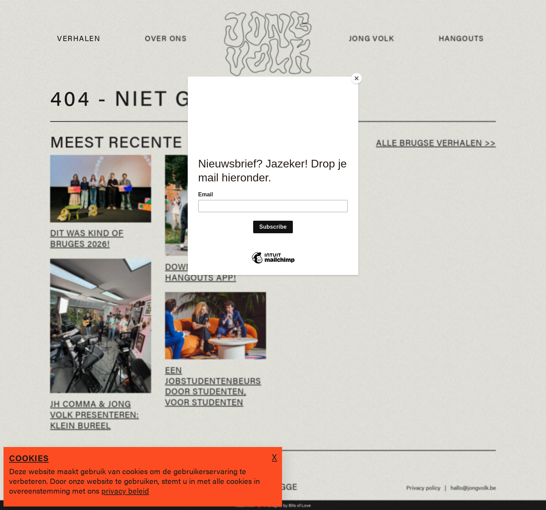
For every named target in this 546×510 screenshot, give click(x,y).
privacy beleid (125, 490)
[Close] (356, 78)
